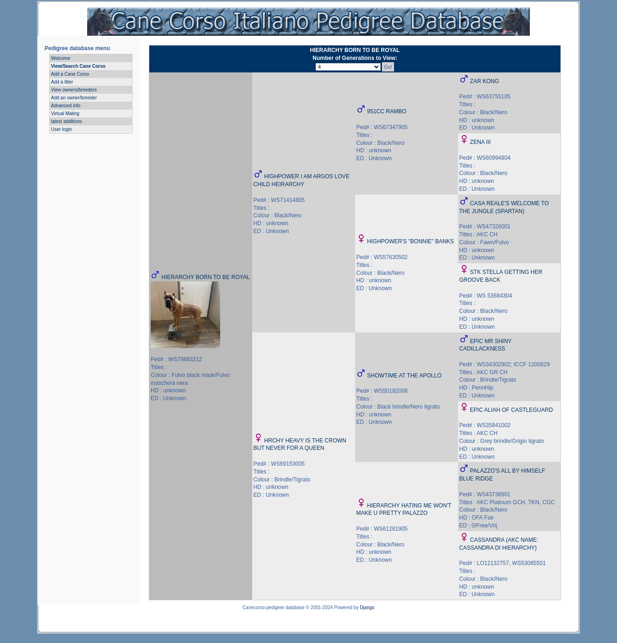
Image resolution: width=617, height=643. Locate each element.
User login (61, 129)
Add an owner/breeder (74, 97)
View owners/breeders (74, 89)
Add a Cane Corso (70, 74)
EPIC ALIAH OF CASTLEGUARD (511, 410)
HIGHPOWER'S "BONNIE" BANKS (410, 241)
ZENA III (480, 142)
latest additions (66, 121)
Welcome (60, 58)
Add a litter (62, 81)
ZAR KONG (484, 81)
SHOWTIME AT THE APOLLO (404, 375)
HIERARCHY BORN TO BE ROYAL (205, 277)
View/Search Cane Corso (78, 66)
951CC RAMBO (387, 111)
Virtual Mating (65, 113)
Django (367, 607)
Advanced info (65, 105)
